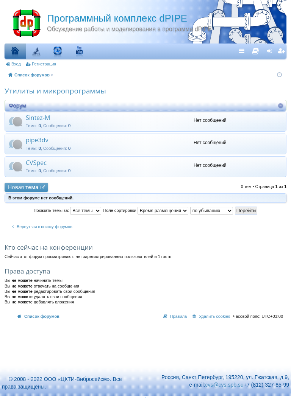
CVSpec (36, 163)
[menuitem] (255, 49)
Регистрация (44, 64)
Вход (16, 64)
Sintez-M (38, 118)
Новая (23, 187)
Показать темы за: (68, 210)
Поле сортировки (145, 210)
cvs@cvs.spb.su (224, 385)
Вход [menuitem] (271, 51)
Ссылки (243, 51)
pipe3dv (37, 140)
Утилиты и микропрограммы (55, 91)
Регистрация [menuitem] (282, 51)
